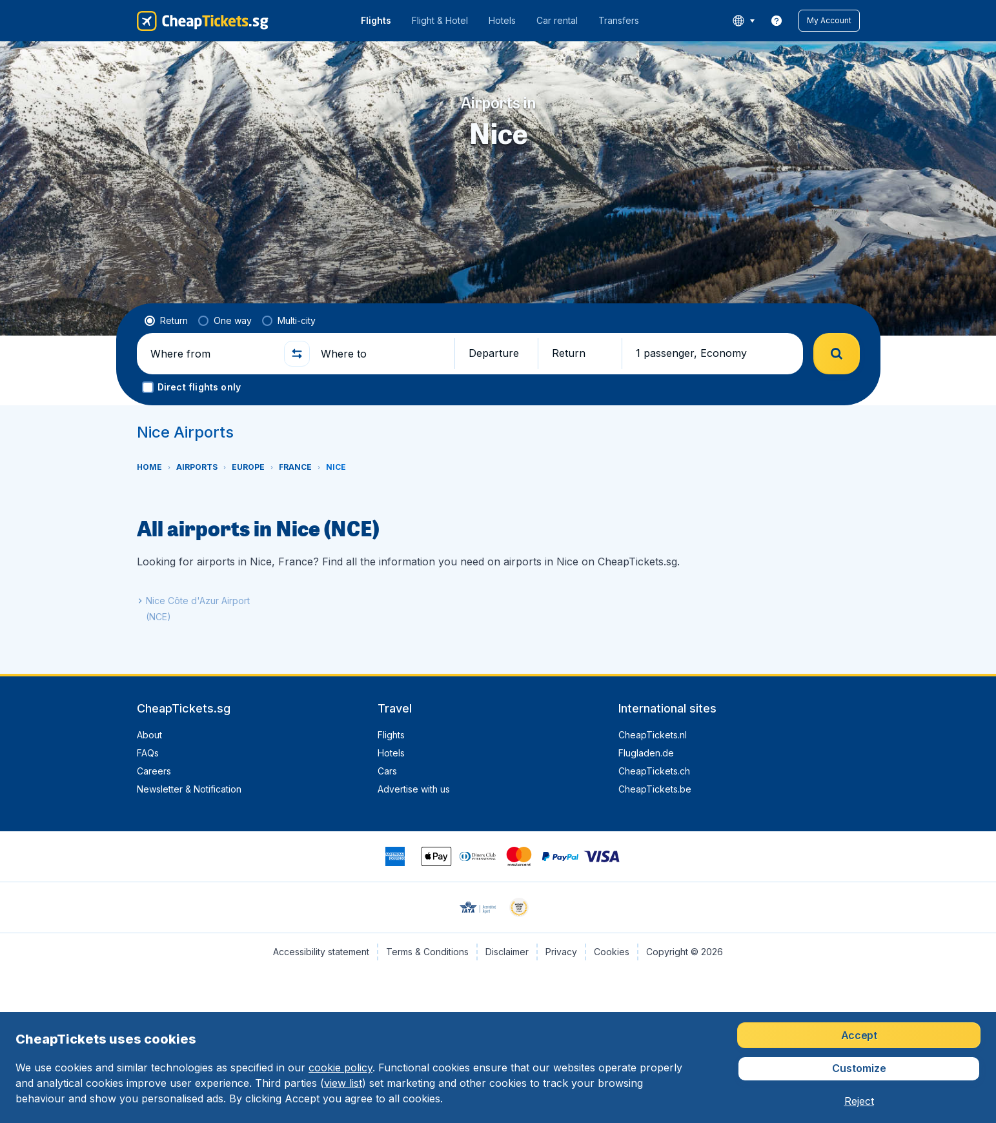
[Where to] (382, 353)
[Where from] (211, 353)
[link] (776, 20)
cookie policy (340, 1067)
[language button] (743, 20)
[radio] (166, 321)
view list (343, 1083)
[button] (829, 21)
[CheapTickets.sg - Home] (203, 20)
